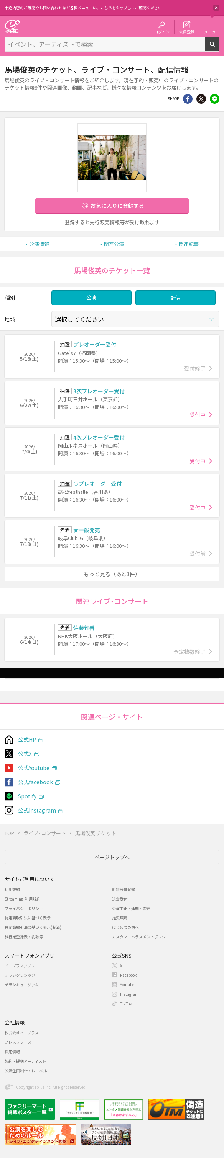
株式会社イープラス (22, 1033)
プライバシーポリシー (24, 908)
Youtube (127, 984)
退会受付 (119, 899)
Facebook (128, 975)
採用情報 (12, 1051)
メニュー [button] (211, 31)
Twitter (201, 99)
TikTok (126, 1004)
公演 (91, 297)
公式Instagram (37, 810)
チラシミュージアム (22, 984)
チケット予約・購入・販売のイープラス (12, 26)
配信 (175, 297)
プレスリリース (18, 1042)
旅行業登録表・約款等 (24, 937)
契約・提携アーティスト (25, 1061)
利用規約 (12, 889)
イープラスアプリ (20, 966)
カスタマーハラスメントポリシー (141, 937)
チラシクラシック (20, 975)
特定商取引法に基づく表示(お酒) (33, 927)
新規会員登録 (123, 889)
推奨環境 (119, 917)
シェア (188, 99)
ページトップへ (112, 857)
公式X (25, 753)
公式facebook (35, 782)
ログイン (162, 31)
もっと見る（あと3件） (112, 574)
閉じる (216, 8)
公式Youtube (33, 768)
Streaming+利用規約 (22, 899)
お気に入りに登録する (117, 205)
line (214, 99)
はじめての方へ (125, 927)
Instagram (129, 994)
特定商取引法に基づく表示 (28, 917)
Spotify (27, 796)
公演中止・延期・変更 (131, 908)
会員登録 (186, 31)
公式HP (27, 739)
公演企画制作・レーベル (26, 1070)
